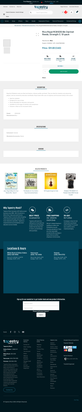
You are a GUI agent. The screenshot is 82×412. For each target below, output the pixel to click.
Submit (41, 314)
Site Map (76, 400)
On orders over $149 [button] (60, 60)
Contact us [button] (12, 6)
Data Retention (41, 377)
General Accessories (53, 375)
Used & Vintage (19, 12)
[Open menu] (4, 14)
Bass (27, 21)
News (7, 16)
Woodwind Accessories (28, 25)
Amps (13, 21)
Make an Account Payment (25, 357)
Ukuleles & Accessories (53, 351)
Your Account (27, 351)
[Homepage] (41, 7)
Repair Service (64, 6)
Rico (51, 40)
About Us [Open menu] (19, 6)
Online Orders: (7, 349)
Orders (25, 353)
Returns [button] (73, 60)
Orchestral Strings (71, 21)
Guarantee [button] (47, 60)
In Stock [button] (60, 66)
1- (12, 349)
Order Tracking (27, 347)
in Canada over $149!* (31, 2)
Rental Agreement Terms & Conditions (40, 356)
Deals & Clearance (10, 12)
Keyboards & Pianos (44, 21)
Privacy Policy (40, 349)
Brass (51, 362)
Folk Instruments (53, 355)
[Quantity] (45, 71)
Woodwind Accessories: (13, 136)
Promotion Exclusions (40, 374)
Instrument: (10, 132)
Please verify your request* (41, 311)
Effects (20, 21)
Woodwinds (17, 25)
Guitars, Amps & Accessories (54, 347)
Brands (52, 384)
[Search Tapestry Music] (41, 12)
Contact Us (9, 390)
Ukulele (33, 21)
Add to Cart (63, 71)
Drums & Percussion (58, 21)
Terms (38, 351)
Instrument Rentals (74, 6)
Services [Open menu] (5, 6)
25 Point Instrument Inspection (26, 367)
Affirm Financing (39, 370)
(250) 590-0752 (10, 361)
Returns (39, 347)
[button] (37, 34)
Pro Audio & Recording (53, 359)
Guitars (7, 21)
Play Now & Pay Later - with (51, 2)
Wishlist (25, 349)
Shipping (39, 344)
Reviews (52, 389)
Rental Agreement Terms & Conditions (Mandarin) (40, 364)
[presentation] (2, 21)
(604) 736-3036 (10, 358)
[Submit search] (30, 12)
